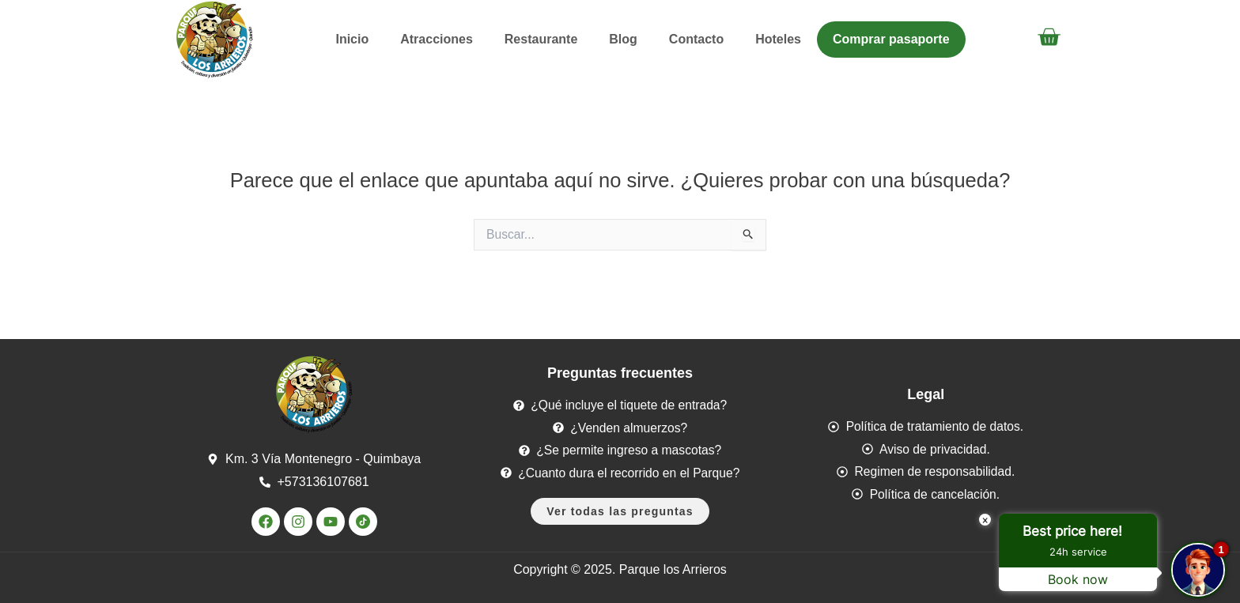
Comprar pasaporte (891, 39)
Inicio (352, 39)
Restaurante (541, 39)
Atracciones (436, 39)
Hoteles (778, 39)
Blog (623, 39)
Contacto (696, 39)
